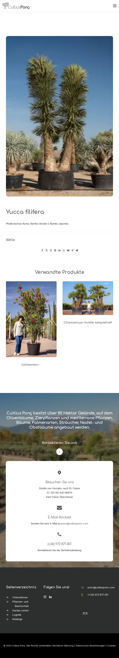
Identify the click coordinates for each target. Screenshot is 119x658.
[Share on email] (77, 250)
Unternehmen (20, 597)
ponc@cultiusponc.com (74, 523)
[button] (31, 319)
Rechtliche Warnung (63, 645)
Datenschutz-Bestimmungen (90, 645)
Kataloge (17, 619)
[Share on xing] (73, 250)
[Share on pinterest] (55, 250)
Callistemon (31, 364)
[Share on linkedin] (60, 250)
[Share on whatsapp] (64, 250)
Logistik (16, 614)
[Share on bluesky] (68, 250)
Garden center (20, 610)
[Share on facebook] (42, 250)
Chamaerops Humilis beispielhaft (88, 324)
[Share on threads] (51, 250)
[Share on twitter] (47, 250)
